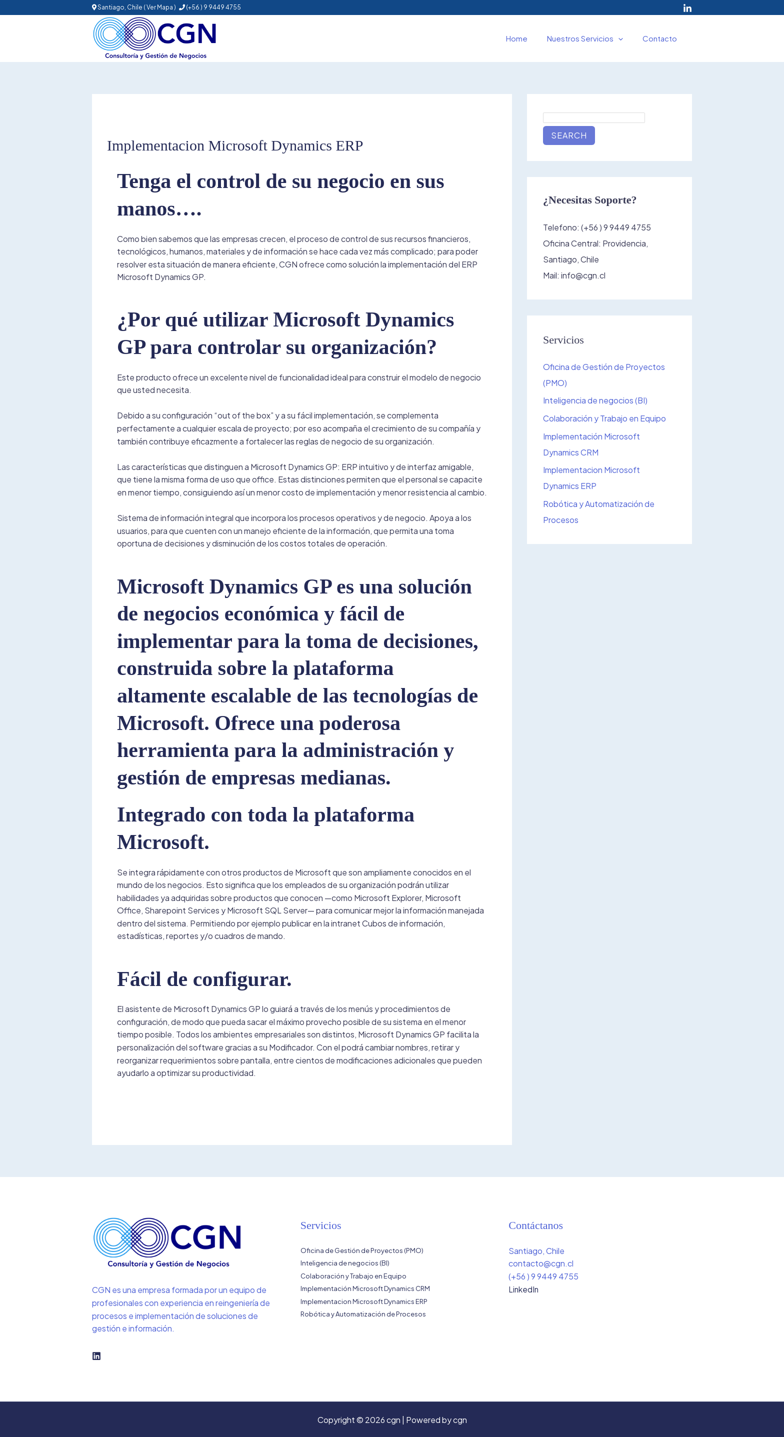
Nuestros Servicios (592, 38)
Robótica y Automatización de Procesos (363, 1314)
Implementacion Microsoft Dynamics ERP (364, 1302)
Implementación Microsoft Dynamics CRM (365, 1289)
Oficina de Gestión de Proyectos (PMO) (362, 1250)
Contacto (662, 38)
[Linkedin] (96, 1356)
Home (528, 38)
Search (569, 135)
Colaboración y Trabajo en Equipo (604, 419)
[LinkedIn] (687, 8)
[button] (625, 38)
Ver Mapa (159, 7)
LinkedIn (524, 1289)
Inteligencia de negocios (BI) (595, 401)
